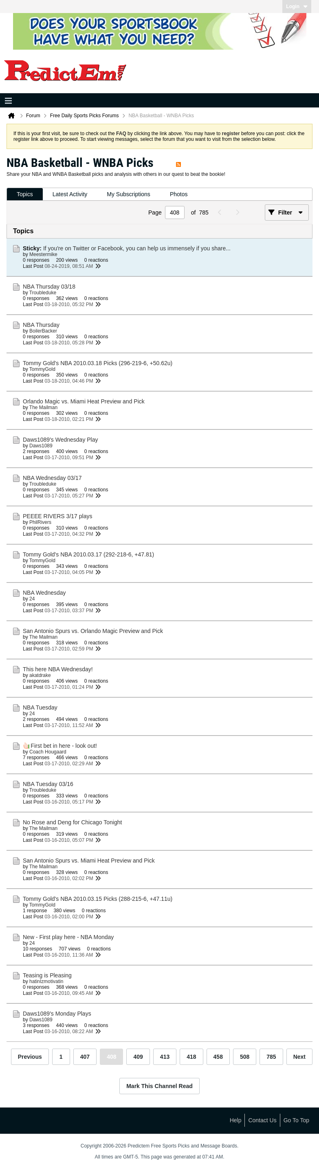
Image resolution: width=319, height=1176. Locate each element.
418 (191, 1056)
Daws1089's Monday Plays (57, 1013)
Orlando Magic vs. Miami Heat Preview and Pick (84, 401)
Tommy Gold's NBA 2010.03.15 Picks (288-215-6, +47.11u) (97, 899)
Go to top (296, 1120)
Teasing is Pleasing (47, 975)
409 (138, 1056)
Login (297, 6)
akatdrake (40, 675)
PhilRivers (40, 522)
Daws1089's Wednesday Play (60, 439)
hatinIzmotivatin (46, 981)
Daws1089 (41, 446)
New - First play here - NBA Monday (68, 937)
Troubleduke (42, 293)
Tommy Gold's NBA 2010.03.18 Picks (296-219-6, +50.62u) (97, 363)
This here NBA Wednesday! (58, 669)
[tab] (25, 194)
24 (32, 599)
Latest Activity (70, 194)
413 (164, 1056)
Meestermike (43, 254)
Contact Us (262, 1120)
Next (299, 1056)
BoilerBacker (43, 331)
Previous (30, 1056)
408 (111, 1056)
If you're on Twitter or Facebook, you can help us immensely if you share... (137, 248)
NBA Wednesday (44, 592)
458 (218, 1056)
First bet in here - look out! (64, 745)
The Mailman (43, 407)
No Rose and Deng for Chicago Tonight (72, 822)
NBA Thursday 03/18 (49, 286)
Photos (179, 194)
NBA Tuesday (40, 707)
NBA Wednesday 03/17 (52, 478)
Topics (25, 194)
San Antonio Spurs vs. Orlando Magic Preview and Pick (93, 631)
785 (271, 1056)
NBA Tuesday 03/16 (48, 784)
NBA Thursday (41, 325)
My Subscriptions (128, 194)
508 (244, 1056)
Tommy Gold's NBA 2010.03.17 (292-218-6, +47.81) (88, 554)
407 (85, 1056)
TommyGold (42, 369)
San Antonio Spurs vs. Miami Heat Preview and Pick (89, 860)
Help (236, 1120)
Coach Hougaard (47, 752)
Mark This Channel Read (159, 1086)
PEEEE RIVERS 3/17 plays (57, 516)
